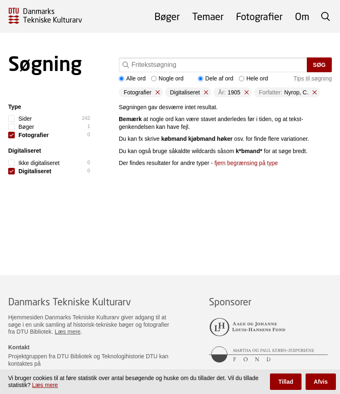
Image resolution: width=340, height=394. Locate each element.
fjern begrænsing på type (246, 163)
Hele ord (253, 78)
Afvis (321, 381)
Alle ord (132, 78)
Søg (319, 65)
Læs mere (68, 331)
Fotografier (259, 16)
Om (302, 16)
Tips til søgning (312, 78)
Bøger (167, 16)
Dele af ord (215, 78)
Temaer (208, 16)
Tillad (285, 381)
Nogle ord (167, 78)
